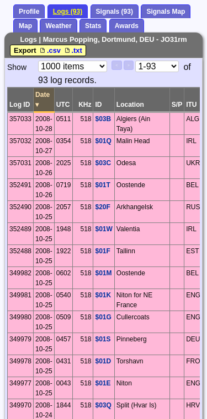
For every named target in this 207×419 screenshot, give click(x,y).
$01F (102, 251)
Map (25, 26)
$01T (102, 185)
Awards (127, 26)
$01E (102, 383)
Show (16, 67)
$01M (103, 273)
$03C (103, 163)
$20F (102, 207)
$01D (103, 361)
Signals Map (165, 11)
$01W (103, 229)
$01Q (103, 141)
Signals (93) (114, 11)
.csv (50, 50)
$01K (103, 295)
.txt (72, 50)
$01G (103, 317)
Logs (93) (67, 11)
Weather (58, 26)
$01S (102, 339)
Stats (93, 26)
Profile (29, 11)
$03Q (103, 405)
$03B (103, 119)
